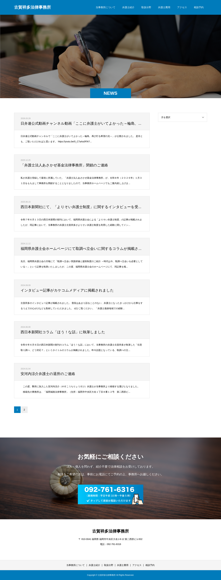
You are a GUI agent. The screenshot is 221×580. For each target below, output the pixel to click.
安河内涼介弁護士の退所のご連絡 (48, 374)
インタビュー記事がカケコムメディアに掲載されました (67, 290)
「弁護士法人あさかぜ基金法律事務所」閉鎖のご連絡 (64, 165)
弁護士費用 (164, 7)
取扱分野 (146, 7)
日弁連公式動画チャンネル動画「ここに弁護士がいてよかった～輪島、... (81, 123)
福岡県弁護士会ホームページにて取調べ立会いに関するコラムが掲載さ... (81, 249)
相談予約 (199, 7)
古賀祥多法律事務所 (32, 7)
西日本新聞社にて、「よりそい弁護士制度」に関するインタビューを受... (81, 207)
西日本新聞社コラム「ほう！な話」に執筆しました (63, 332)
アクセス (182, 7)
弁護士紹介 (128, 7)
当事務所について (105, 7)
